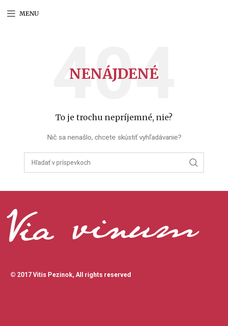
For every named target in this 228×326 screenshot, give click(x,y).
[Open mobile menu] (22, 14)
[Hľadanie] (114, 162)
